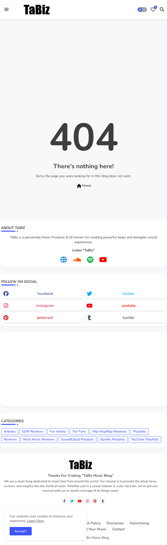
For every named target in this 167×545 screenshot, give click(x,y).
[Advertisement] (83, 58)
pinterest (45, 317)
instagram (45, 305)
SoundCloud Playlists (77, 439)
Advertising (139, 523)
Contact (118, 529)
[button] (142, 9)
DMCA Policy (90, 523)
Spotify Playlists (112, 439)
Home (83, 186)
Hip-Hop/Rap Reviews (110, 431)
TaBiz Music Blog (95, 537)
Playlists (139, 431)
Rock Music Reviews (39, 439)
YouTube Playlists (145, 439)
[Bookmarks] (153, 10)
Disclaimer (115, 523)
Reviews (10, 439)
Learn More (35, 521)
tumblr (129, 317)
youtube (129, 305)
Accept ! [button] (20, 531)
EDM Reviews (32, 431)
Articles (10, 431)
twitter (129, 293)
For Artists (58, 431)
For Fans (79, 431)
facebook (45, 293)
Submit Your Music (91, 529)
